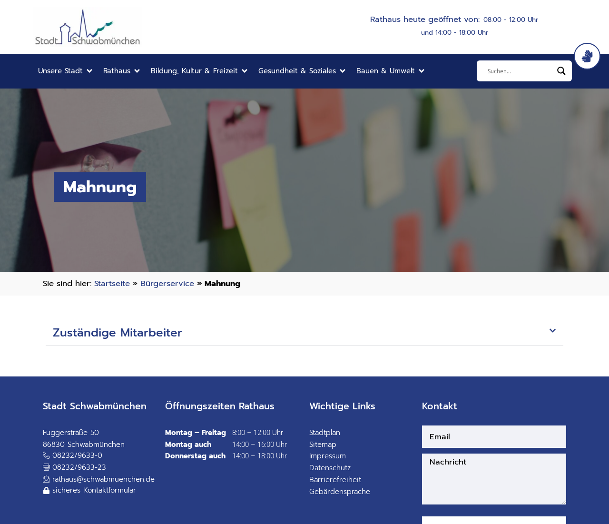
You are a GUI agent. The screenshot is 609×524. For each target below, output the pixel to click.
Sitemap (322, 444)
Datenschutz (330, 468)
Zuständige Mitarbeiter (117, 332)
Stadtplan (324, 432)
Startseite (112, 283)
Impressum (327, 456)
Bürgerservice (167, 283)
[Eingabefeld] (520, 71)
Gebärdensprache (339, 491)
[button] (65, 71)
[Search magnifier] (561, 71)
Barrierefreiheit (335, 480)
